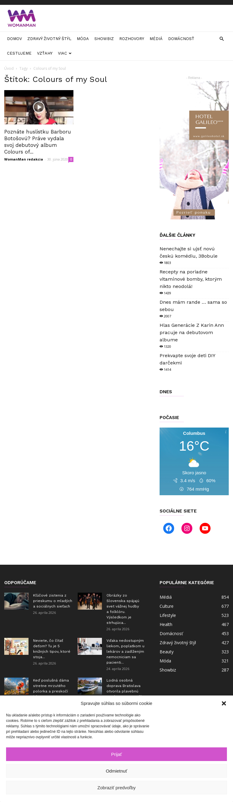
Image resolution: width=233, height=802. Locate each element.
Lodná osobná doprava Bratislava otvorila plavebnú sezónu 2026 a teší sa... (123, 691)
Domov (14, 38)
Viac (65, 53)
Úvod (9, 68)
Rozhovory (131, 38)
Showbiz (104, 38)
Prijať (116, 754)
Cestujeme (19, 53)
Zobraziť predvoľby (116, 787)
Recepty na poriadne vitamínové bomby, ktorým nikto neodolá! (191, 279)
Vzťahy (44, 53)
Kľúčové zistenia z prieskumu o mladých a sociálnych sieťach (52, 600)
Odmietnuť (116, 770)
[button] (224, 703)
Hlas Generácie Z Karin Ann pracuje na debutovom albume (192, 332)
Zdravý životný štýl (49, 38)
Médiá (156, 38)
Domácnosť (181, 38)
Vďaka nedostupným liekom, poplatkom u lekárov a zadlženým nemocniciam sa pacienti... (125, 651)
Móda (83, 38)
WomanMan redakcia (23, 159)
